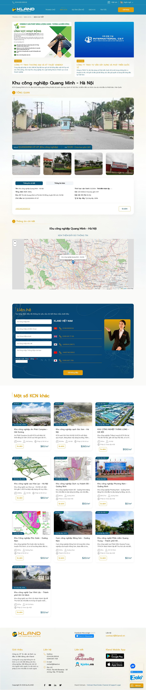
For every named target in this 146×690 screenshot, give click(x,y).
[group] (73, 124)
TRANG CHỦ (50, 10)
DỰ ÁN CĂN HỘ (78, 10)
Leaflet (123, 288)
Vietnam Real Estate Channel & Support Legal (104, 685)
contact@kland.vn (115, 635)
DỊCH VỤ (92, 10)
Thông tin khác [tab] (59, 183)
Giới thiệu (126, 10)
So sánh (124, 209)
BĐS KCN (63, 10)
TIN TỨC (103, 10)
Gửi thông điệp (73, 373)
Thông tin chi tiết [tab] (29, 183)
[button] (132, 124)
